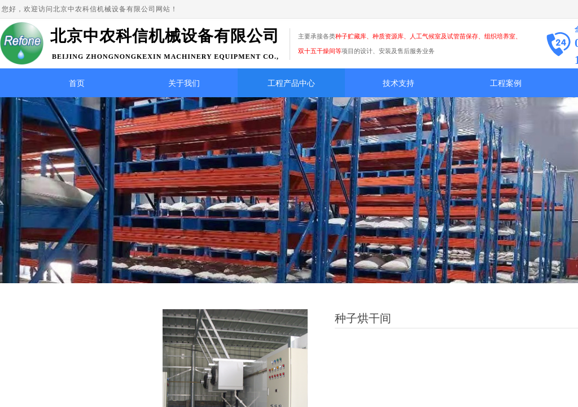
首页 (77, 83)
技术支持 (398, 83)
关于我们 (184, 83)
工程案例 (506, 83)
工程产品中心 (291, 83)
